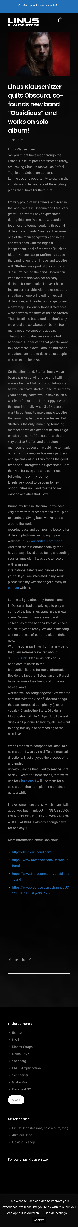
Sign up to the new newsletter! (40, 5)
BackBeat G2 (21, 1089)
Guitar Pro (19, 1082)
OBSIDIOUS (17, 658)
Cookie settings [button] (56, 1213)
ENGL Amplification (26, 1068)
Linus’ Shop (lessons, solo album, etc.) (40, 1128)
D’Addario (19, 1040)
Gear (16, 1100)
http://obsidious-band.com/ (32, 852)
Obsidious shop (23, 1142)
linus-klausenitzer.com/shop (41, 541)
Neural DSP (20, 1054)
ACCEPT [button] (39, 1220)
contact (13, 588)
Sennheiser (20, 1075)
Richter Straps (22, 1047)
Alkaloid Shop (22, 1135)
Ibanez (17, 1033)
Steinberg (19, 1061)
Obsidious (26, 781)
